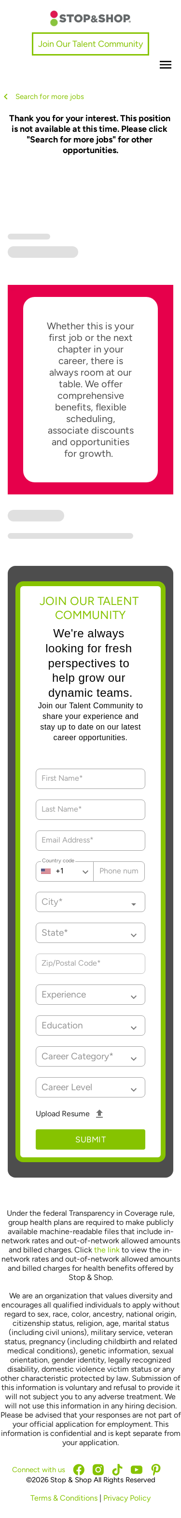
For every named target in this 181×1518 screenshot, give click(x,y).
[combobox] (90, 902)
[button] (90, 933)
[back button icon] (6, 96)
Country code (58, 862)
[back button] (7, 96)
